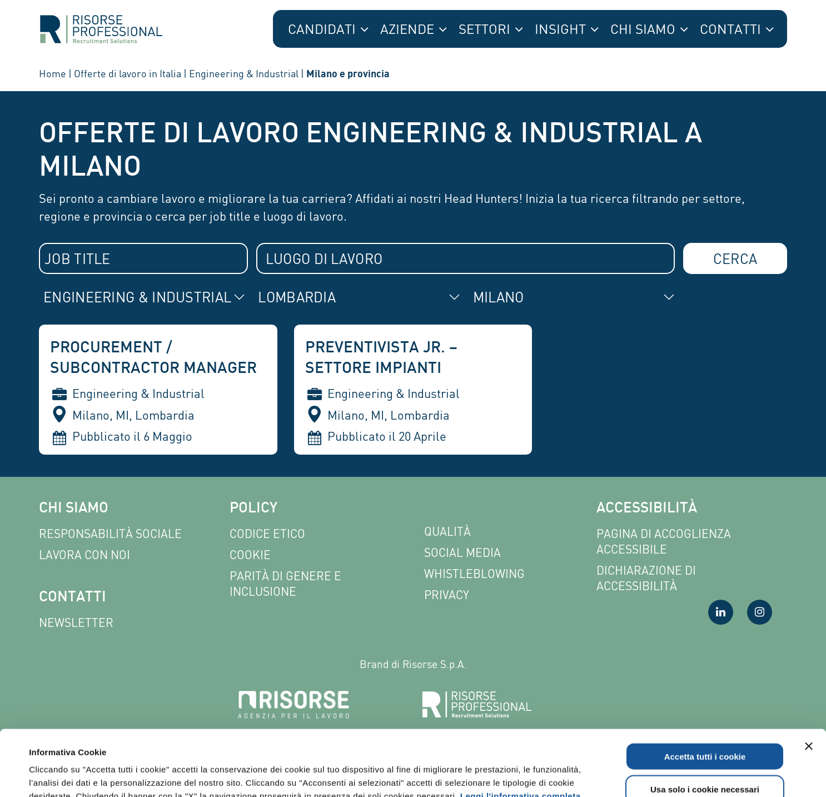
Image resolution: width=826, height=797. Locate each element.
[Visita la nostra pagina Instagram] (759, 612)
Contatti (72, 598)
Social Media (462, 553)
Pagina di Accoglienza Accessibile (663, 541)
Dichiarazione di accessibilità (646, 578)
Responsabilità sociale (110, 534)
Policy (253, 509)
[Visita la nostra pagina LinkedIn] (720, 612)
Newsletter (76, 623)
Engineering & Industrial (243, 73)
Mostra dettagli (474, 775)
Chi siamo (73, 509)
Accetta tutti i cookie (705, 690)
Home (52, 73)
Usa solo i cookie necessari (704, 723)
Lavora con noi (84, 555)
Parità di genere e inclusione (285, 584)
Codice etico (267, 534)
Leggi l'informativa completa (520, 730)
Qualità (447, 532)
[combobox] (143, 258)
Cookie (250, 555)
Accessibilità (646, 509)
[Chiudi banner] (809, 680)
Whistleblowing (474, 574)
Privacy (446, 595)
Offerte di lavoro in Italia (127, 73)
